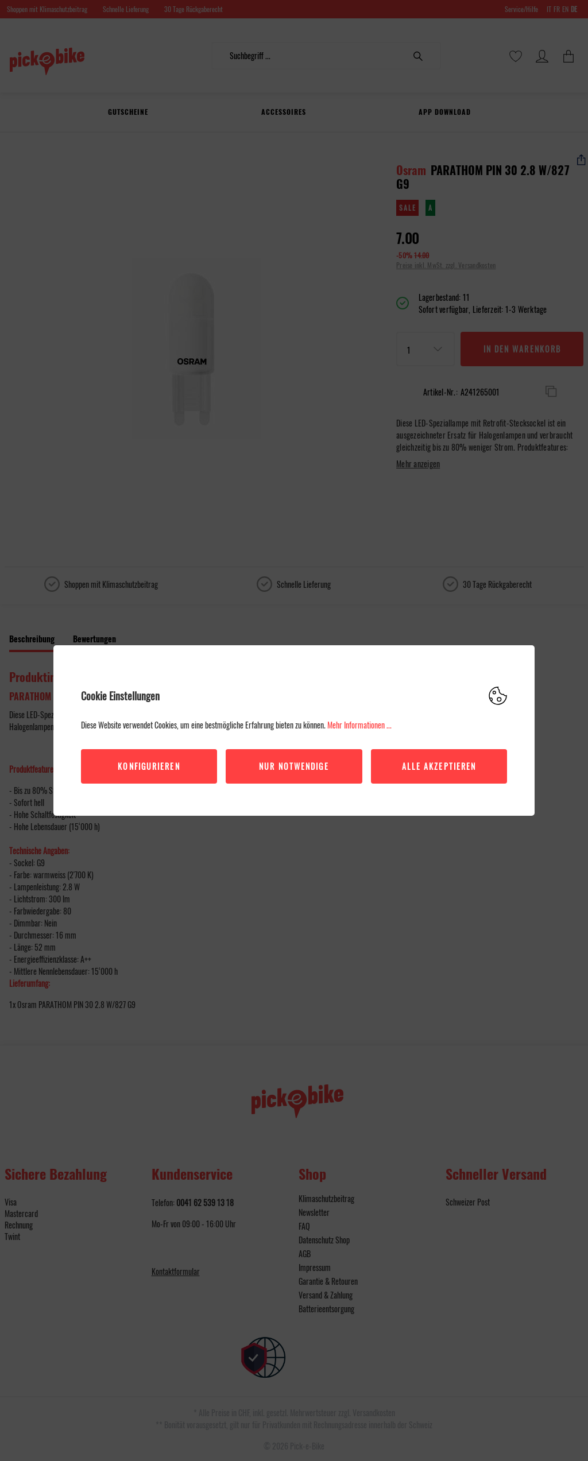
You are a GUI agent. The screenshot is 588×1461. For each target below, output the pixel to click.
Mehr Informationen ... (359, 725)
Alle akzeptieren (439, 766)
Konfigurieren (149, 766)
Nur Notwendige (293, 766)
